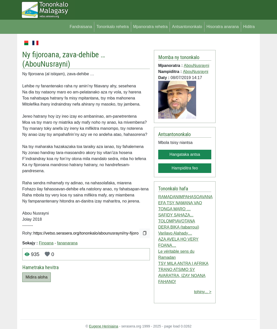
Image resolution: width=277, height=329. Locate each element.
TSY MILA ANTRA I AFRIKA (183, 263)
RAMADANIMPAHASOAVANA (185, 197)
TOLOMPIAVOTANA (176, 221)
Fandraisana (81, 26)
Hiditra (249, 26)
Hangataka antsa (185, 154)
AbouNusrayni (46, 64)
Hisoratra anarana (222, 26)
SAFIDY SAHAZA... (175, 215)
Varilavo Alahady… (175, 233)
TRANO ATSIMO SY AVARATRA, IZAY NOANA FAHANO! (181, 275)
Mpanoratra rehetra (150, 26)
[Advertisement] (236, 115)
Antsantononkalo (187, 26)
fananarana (67, 243)
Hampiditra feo (185, 168)
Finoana (46, 243)
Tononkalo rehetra (112, 26)
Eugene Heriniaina (103, 326)
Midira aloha (37, 277)
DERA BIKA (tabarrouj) (178, 227)
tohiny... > (203, 292)
